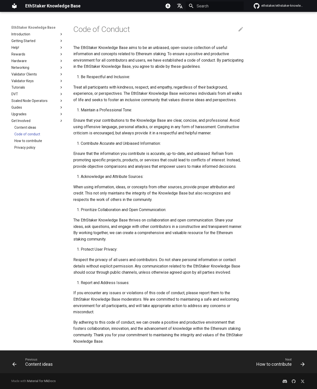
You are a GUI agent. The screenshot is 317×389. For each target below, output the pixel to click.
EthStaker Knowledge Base (33, 27)
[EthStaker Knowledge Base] (14, 6)
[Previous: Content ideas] (34, 363)
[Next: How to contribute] (279, 363)
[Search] (215, 5)
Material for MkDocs (41, 381)
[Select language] (180, 6)
